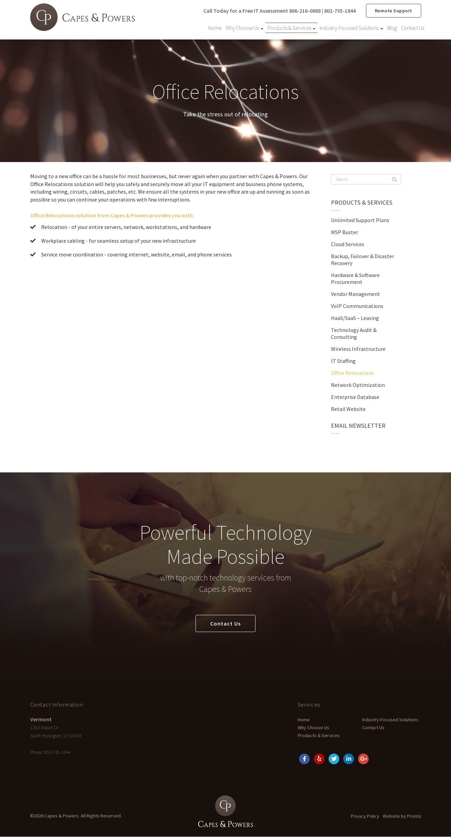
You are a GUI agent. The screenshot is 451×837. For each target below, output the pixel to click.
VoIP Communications (357, 305)
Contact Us (412, 27)
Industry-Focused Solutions (351, 27)
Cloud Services (347, 243)
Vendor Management (355, 293)
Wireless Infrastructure (358, 348)
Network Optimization (358, 384)
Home (215, 27)
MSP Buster (344, 231)
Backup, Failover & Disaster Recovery (362, 259)
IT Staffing (343, 360)
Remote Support (393, 10)
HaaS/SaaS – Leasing (355, 317)
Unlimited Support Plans (360, 219)
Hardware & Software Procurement (355, 278)
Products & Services (292, 27)
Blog (392, 27)
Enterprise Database (355, 396)
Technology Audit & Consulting (354, 333)
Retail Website (348, 408)
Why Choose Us (244, 27)
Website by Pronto (402, 816)
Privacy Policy (365, 816)
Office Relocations (352, 372)
